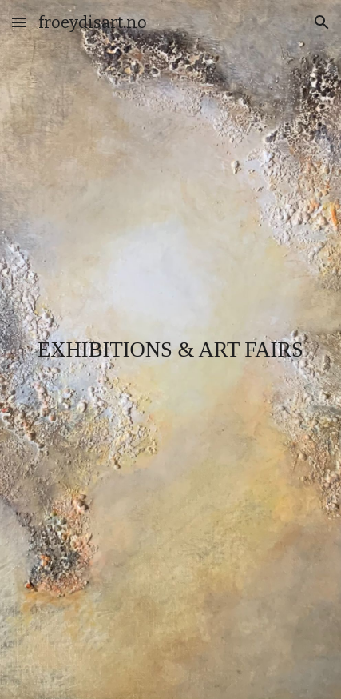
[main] (171, 350)
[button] (19, 22)
